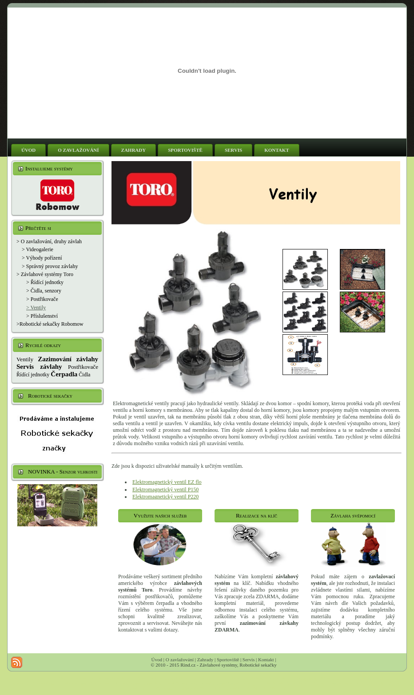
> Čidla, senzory (43, 291)
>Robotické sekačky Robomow (50, 324)
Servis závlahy (39, 366)
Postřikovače (83, 366)
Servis (249, 659)
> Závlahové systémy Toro (44, 274)
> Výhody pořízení (42, 258)
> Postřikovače (42, 299)
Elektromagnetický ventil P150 (165, 489)
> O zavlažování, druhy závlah (49, 241)
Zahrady (205, 659)
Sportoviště (228, 659)
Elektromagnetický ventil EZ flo (167, 482)
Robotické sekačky (50, 395)
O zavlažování (180, 659)
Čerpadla (64, 374)
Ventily (24, 359)
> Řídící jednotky (45, 282)
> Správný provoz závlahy (50, 266)
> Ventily (36, 307)
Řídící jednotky (32, 374)
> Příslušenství (42, 316)
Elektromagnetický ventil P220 (165, 497)
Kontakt (266, 659)
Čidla (84, 374)
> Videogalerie (37, 249)
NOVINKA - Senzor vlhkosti (62, 471)
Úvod (156, 659)
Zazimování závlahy (68, 359)
